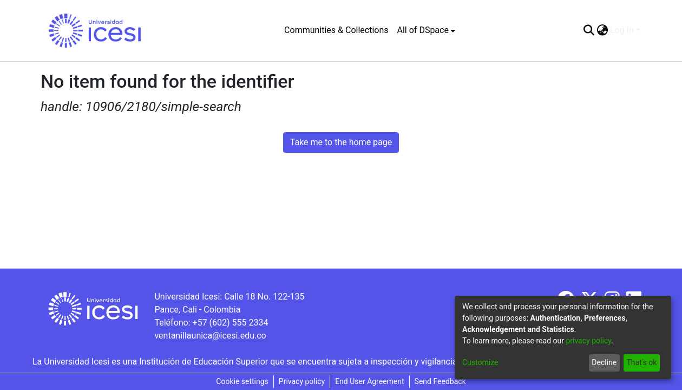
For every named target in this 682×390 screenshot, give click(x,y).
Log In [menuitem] (622, 30)
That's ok (641, 362)
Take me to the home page (341, 142)
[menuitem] (426, 30)
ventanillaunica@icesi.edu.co (210, 335)
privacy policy (588, 340)
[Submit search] (588, 30)
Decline (604, 362)
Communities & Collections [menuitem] (336, 30)
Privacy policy (302, 381)
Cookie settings (242, 381)
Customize (480, 362)
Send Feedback (440, 381)
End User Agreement (369, 381)
